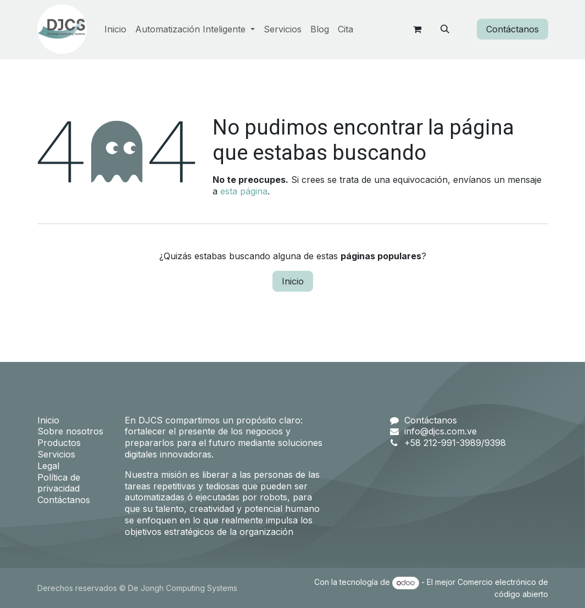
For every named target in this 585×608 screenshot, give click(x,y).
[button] (444, 29)
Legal (48, 465)
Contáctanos (512, 29)
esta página (244, 191)
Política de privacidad (58, 483)
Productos (59, 442)
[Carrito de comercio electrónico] (417, 29)
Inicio (293, 281)
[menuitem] (115, 29)
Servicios (56, 454)
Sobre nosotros (70, 431)
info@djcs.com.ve (440, 431)
